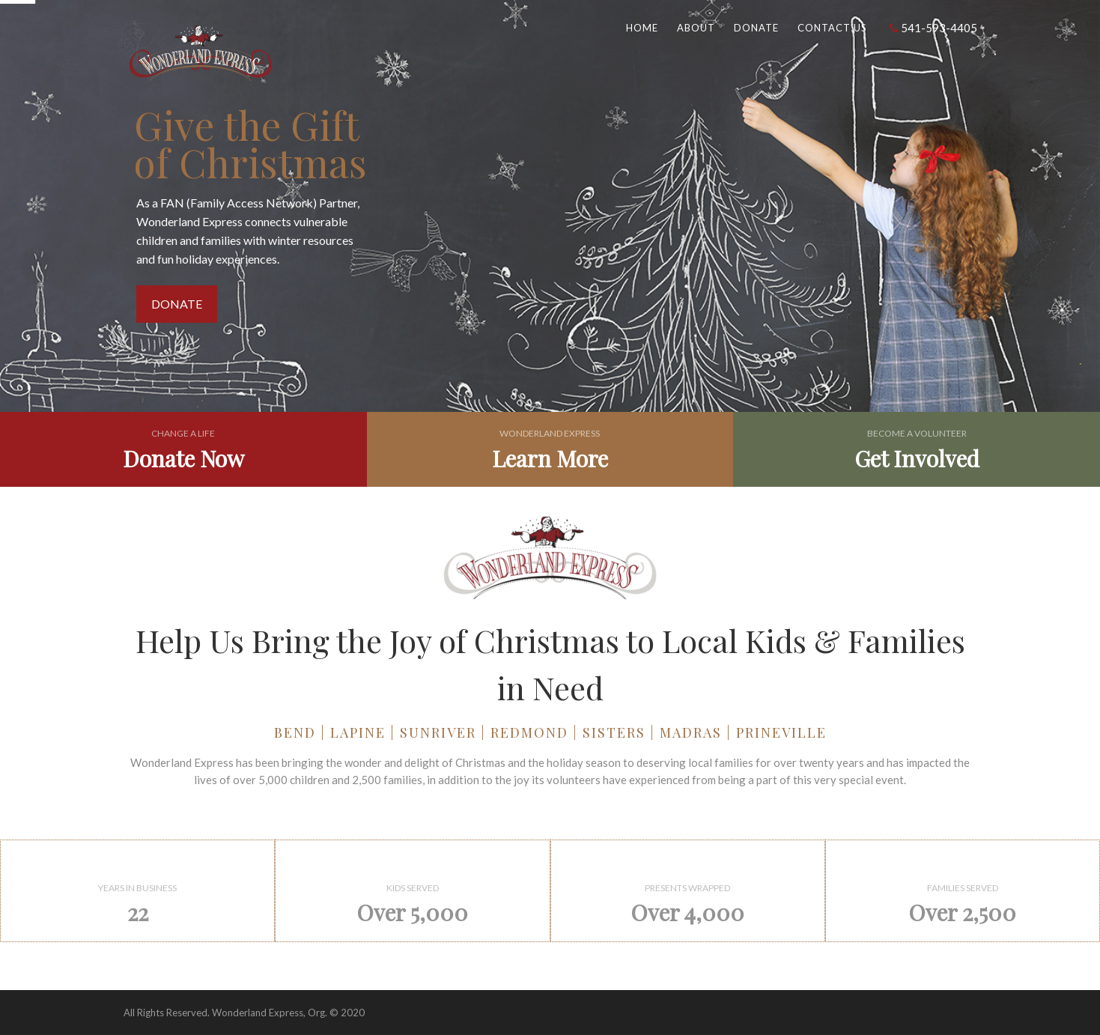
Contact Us (832, 28)
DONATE (176, 304)
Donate (756, 28)
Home (642, 28)
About (696, 28)
